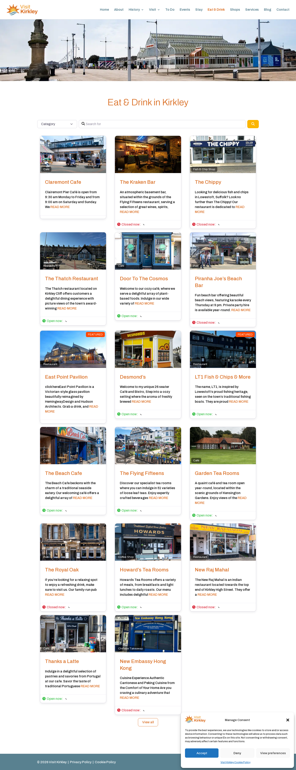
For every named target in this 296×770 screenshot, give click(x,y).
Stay (198, 9)
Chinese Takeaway (130, 648)
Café (46, 169)
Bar (120, 169)
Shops (235, 9)
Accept (202, 753)
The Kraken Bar (137, 182)
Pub (195, 265)
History (134, 9)
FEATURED (95, 334)
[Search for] (162, 124)
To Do (170, 9)
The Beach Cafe (63, 473)
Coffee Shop (126, 556)
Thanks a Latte (62, 661)
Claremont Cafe (63, 182)
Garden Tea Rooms (217, 473)
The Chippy (208, 182)
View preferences (273, 753)
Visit (152, 9)
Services (252, 9)
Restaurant (50, 265)
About (119, 9)
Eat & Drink (216, 9)
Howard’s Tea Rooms (144, 569)
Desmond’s (133, 377)
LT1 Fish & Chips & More (223, 377)
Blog (267, 9)
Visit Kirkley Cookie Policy (235, 762)
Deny (237, 753)
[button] (288, 720)
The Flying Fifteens (142, 473)
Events (185, 9)
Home (104, 9)
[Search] (253, 124)
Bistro (121, 364)
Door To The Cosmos (144, 278)
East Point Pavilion (66, 377)
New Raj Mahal (212, 569)
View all (148, 722)
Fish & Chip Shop (204, 169)
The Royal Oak (62, 569)
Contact (282, 9)
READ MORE (60, 207)
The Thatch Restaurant (71, 278)
